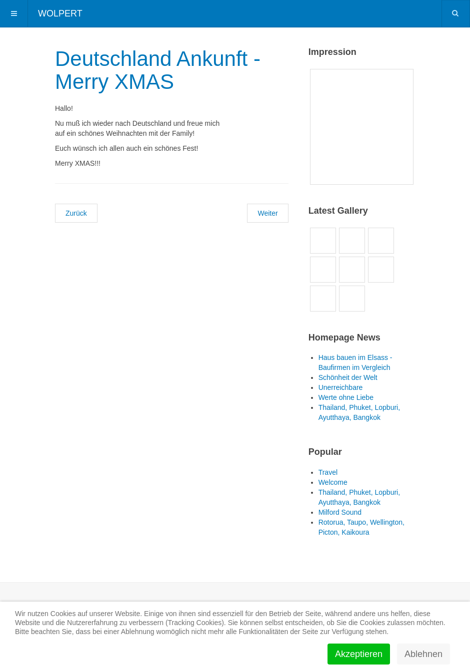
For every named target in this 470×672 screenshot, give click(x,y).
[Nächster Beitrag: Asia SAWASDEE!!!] (267, 213)
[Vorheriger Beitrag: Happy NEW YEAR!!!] (76, 213)
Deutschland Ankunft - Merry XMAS (157, 70)
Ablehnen (423, 654)
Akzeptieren (358, 654)
